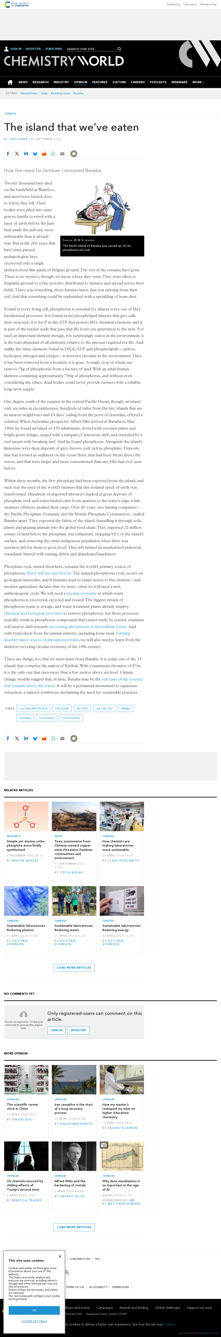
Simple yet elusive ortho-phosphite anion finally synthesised (26, 845)
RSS (97, 1258)
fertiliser (62, 708)
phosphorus (71, 718)
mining (126, 708)
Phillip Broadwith (76, 1124)
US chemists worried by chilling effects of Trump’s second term (25, 1185)
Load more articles (74, 967)
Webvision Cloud (209, 1333)
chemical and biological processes (33, 613)
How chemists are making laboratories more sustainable (118, 845)
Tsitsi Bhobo (72, 872)
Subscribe (53, 49)
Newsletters (29, 93)
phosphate (46, 718)
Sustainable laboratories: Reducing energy (121, 928)
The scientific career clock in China (22, 1107)
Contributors (80, 1258)
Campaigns (105, 1308)
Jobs (44, 93)
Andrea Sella (72, 1196)
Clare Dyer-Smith (123, 860)
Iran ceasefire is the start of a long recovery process (73, 1109)
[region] (34, 1292)
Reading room (60, 93)
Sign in (56, 1030)
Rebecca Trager (26, 1200)
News (58, 836)
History (82, 708)
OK (34, 1310)
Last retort (104, 708)
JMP (132, 1200)
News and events (77, 1308)
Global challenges (167, 1308)
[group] (197, 82)
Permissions (120, 1287)
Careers (108, 836)
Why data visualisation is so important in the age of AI (121, 1185)
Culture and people (33, 708)
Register (33, 49)
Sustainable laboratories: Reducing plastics (26, 928)
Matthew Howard (124, 1203)
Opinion (10, 113)
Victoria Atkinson (17, 942)
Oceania (25, 718)
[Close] (60, 1256)
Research (14, 836)
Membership (208, 4)
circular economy (81, 593)
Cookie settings (34, 1321)
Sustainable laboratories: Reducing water (73, 928)
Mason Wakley (25, 860)
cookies (169, 1324)
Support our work (199, 1308)
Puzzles (79, 93)
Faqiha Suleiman (122, 1128)
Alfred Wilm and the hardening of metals (70, 1183)
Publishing (173, 4)
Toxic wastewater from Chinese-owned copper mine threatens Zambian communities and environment (73, 849)
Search (119, 48)
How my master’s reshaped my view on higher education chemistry (118, 1111)
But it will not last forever (49, 573)
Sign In (15, 49)
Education (190, 4)
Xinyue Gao (22, 1119)
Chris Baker (18, 139)
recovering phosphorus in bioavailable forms (88, 626)
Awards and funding (133, 1308)
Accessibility (98, 1287)
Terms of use (75, 1287)
